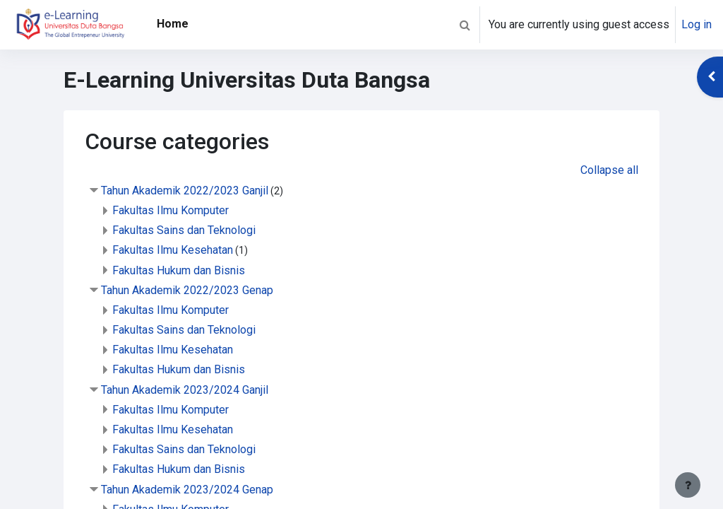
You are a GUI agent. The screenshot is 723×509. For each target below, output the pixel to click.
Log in (696, 24)
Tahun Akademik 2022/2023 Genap (187, 290)
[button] (465, 24)
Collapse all (609, 170)
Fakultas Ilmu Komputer (170, 210)
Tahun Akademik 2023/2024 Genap (187, 489)
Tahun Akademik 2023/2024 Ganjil (184, 390)
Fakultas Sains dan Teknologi (184, 230)
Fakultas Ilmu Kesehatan (172, 250)
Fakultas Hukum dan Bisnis (178, 270)
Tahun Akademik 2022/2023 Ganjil (184, 190)
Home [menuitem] (173, 23)
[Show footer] (687, 485)
